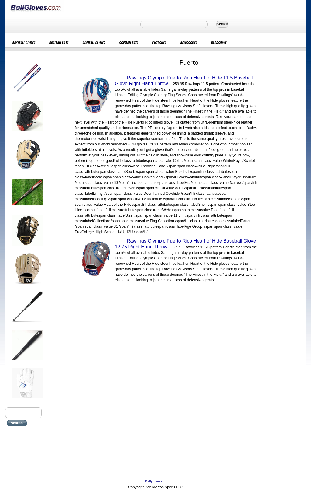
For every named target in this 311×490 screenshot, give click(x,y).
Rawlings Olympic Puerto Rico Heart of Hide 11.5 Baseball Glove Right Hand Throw (184, 80)
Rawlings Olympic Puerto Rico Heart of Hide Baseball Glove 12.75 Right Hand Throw (185, 243)
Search (222, 24)
